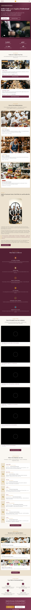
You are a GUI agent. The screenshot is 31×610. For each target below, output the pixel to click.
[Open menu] (29, 1)
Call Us (2, 1)
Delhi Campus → (5, 18)
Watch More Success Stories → (15, 525)
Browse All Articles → (15, 572)
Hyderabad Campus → (15, 18)
